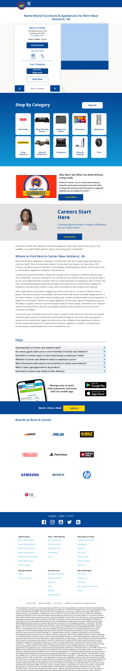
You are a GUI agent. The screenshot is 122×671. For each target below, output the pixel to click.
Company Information (86, 540)
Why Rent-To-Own (54, 578)
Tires (99, 152)
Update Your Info (54, 548)
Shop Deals (23, 129)
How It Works (53, 552)
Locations (52, 516)
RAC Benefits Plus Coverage (87, 586)
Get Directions (37, 51)
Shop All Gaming (80, 153)
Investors (81, 548)
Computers (61, 152)
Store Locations (83, 557)
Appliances (99, 129)
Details (33, 56)
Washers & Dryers (61, 130)
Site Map (51, 591)
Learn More (71, 197)
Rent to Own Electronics (26, 552)
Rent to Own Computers (27, 548)
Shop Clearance (23, 153)
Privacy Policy (31, 603)
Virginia (62, 516)
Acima (80, 591)
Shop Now (37, 79)
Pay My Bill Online (54, 595)
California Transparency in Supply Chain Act (80, 603)
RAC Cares (81, 552)
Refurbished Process (25, 561)
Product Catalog (24, 565)
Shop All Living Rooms (42, 130)
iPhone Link (95, 394)
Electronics (80, 129)
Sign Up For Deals (24, 578)
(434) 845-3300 (38, 35)
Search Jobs (69, 236)
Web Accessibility (45, 603)
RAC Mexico (82, 582)
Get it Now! (82, 574)
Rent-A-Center (37, 27)
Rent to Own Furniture (26, 540)
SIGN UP (74, 408)
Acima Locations (83, 561)
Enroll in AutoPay (54, 544)
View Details (37, 45)
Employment (82, 544)
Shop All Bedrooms (42, 153)
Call (42, 56)
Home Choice (82, 578)
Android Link (95, 386)
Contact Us (52, 582)
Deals (20, 574)
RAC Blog (81, 565)
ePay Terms (58, 603)
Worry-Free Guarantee (56, 574)
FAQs (50, 557)
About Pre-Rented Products (28, 557)
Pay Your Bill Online (55, 540)
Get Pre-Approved (37, 71)
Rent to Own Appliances (26, 544)
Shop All (92, 105)
